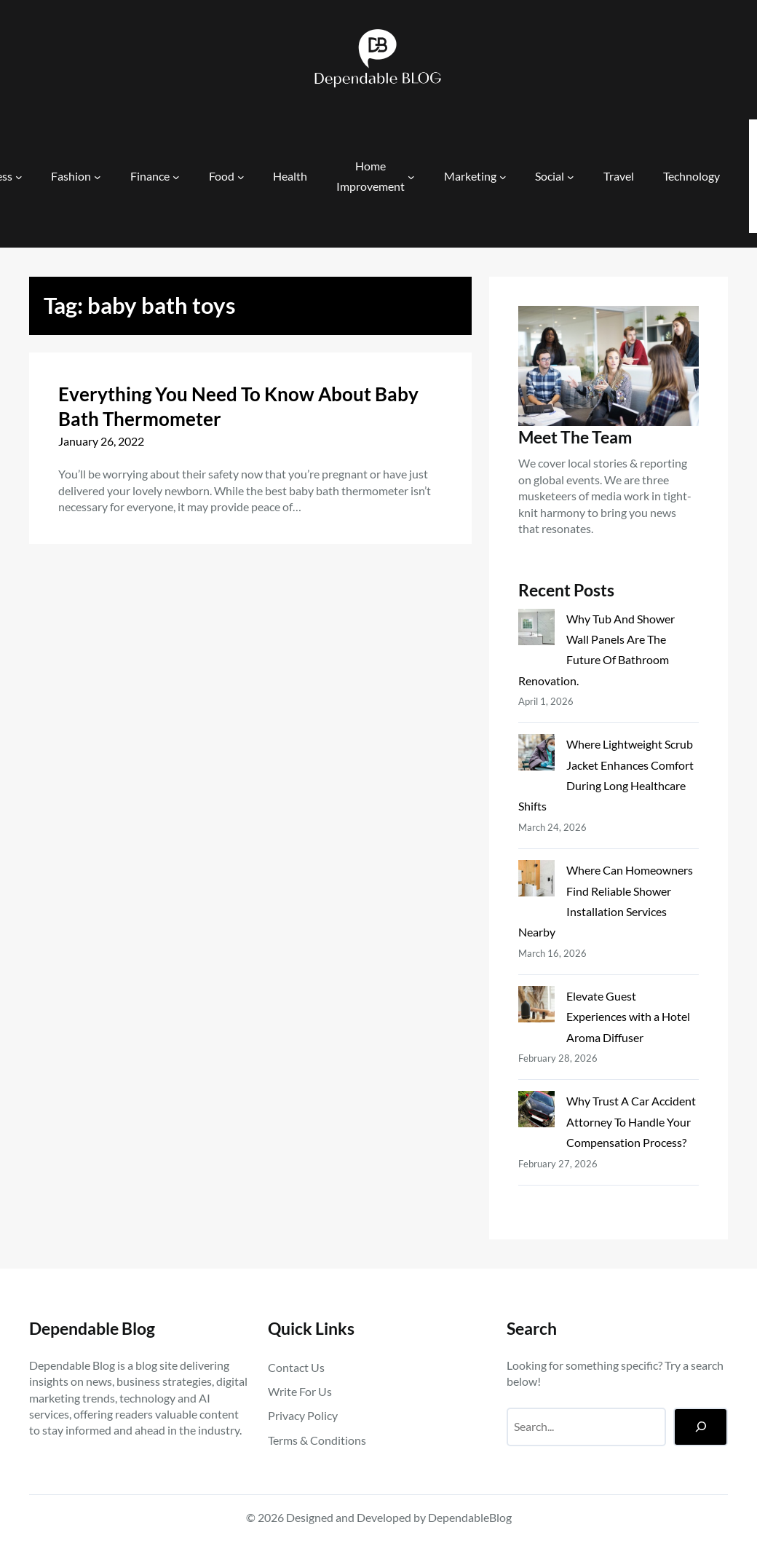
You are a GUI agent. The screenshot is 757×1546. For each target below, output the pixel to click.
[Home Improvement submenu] (411, 176)
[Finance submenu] (176, 176)
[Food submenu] (241, 176)
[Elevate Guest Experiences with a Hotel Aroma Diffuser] (536, 1007)
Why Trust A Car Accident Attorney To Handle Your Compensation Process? (631, 1121)
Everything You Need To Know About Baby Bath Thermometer (238, 406)
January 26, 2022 (101, 441)
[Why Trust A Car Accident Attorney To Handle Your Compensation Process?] (536, 1112)
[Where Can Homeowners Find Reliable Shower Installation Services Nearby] (536, 881)
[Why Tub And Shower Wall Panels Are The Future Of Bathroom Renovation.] (536, 630)
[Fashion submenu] (97, 176)
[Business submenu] (19, 176)
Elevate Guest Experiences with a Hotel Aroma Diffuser (628, 1016)
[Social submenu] (570, 176)
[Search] (700, 1427)
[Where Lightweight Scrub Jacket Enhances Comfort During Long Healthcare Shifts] (536, 755)
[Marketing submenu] (503, 176)
